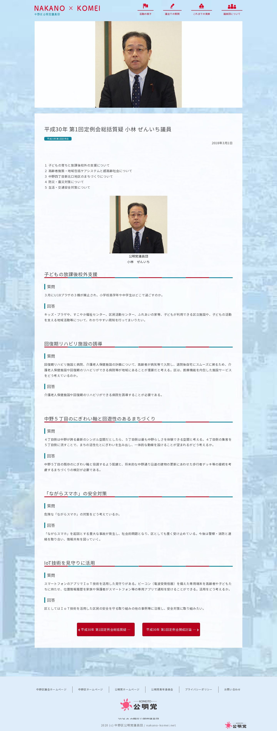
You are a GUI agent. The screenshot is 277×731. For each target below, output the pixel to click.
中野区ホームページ (90, 689)
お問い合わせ (232, 689)
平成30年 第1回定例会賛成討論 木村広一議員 (173, 629)
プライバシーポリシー (199, 689)
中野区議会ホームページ (51, 689)
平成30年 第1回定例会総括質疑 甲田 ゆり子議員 (108, 629)
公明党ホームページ (127, 689)
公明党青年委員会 (162, 689)
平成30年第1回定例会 (58, 138)
